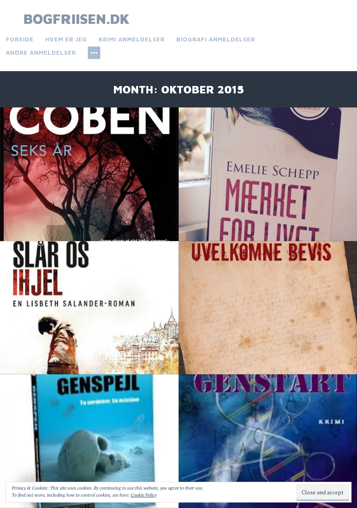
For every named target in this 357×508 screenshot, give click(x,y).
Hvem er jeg (66, 39)
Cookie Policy (143, 495)
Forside (20, 39)
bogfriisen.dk (76, 18)
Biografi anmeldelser (215, 39)
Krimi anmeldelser (132, 39)
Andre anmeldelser (41, 52)
